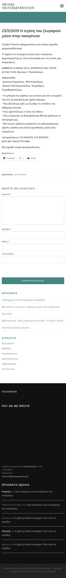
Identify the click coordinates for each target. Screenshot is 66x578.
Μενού (61, 5)
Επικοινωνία (8, 368)
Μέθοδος (6, 348)
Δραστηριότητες (10, 358)
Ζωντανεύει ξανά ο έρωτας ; (16, 327)
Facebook (9, 391)
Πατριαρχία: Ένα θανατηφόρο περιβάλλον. (24, 299)
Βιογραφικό (8, 343)
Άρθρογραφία (9, 363)
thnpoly (6, 491)
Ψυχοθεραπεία (9, 353)
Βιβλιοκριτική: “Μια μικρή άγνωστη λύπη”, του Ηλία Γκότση (32, 320)
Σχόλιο (6, 194)
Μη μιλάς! (7, 313)
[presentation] (23, 270)
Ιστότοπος (8, 254)
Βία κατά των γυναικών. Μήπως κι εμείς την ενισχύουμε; (31, 306)
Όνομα (7, 229)
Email (6, 241)
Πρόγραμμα (20, 174)
